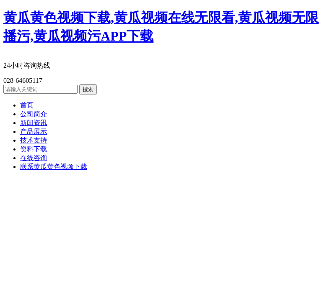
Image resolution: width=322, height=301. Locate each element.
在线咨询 (33, 157)
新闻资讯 (33, 122)
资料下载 (33, 149)
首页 (27, 105)
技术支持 (33, 140)
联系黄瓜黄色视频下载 (53, 166)
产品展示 (33, 131)
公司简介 (33, 113)
